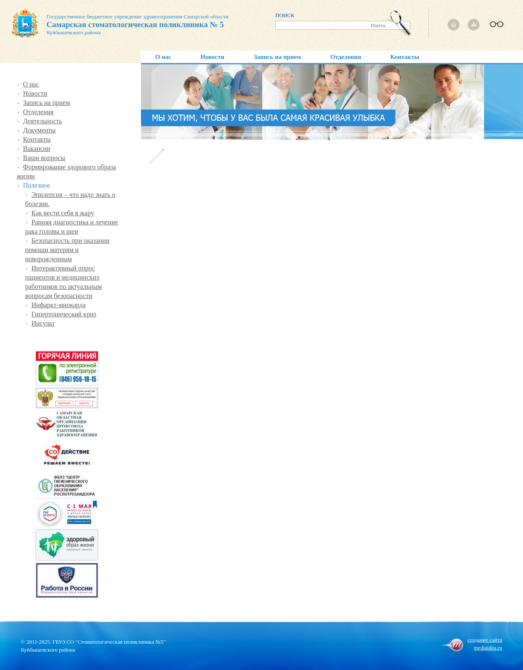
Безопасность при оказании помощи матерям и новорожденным (67, 249)
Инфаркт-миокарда (58, 304)
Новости (212, 56)
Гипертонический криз (63, 314)
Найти (378, 25)
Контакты (404, 56)
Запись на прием (277, 56)
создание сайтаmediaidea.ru (484, 644)
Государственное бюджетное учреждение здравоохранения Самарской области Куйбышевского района (120, 25)
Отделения (345, 56)
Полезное (36, 185)
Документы (39, 130)
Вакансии (36, 148)
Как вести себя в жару (62, 213)
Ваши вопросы (44, 157)
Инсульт (43, 323)
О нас (163, 56)
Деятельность (42, 121)
